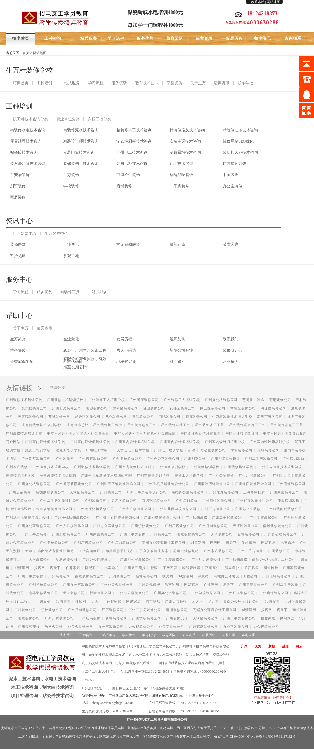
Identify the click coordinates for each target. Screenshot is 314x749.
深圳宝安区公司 (270, 417)
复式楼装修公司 (34, 408)
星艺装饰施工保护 (107, 425)
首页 (26, 53)
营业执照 (230, 362)
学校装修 (71, 186)
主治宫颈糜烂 (89, 551)
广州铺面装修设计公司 (253, 484)
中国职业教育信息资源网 (201, 433)
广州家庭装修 (17, 467)
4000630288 (263, 22)
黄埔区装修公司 (243, 408)
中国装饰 (230, 175)
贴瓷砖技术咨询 (24, 152)
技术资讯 (262, 38)
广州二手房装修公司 (261, 459)
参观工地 (71, 256)
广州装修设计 (177, 618)
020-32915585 (188, 711)
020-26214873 (210, 703)
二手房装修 (179, 186)
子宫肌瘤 (251, 568)
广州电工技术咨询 (132, 152)
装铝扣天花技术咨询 (240, 152)
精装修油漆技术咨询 (240, 130)
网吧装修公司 (170, 417)
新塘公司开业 (181, 350)
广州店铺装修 (293, 459)
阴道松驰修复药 (186, 551)
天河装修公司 (222, 534)
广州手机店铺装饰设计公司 (167, 484)
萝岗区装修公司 (125, 408)
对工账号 (177, 362)
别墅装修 (18, 186)
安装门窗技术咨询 (79, 152)
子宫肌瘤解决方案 (153, 551)
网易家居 (268, 543)
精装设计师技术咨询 (81, 141)
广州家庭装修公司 (93, 459)
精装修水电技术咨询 (27, 130)
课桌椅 (203, 576)
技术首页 (20, 38)
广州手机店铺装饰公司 (72, 517)
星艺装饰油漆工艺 (175, 425)
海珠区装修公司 (273, 408)
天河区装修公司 (82, 492)
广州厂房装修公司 (253, 475)
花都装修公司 (196, 417)
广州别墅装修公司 (36, 459)
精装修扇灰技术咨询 (187, 130)
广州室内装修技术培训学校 (280, 467)
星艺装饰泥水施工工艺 (247, 425)
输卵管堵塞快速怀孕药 (56, 551)
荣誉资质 (204, 38)
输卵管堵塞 (191, 568)
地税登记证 (126, 362)
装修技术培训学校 (20, 475)
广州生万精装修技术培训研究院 (106, 475)
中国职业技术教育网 (242, 433)
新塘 (271, 646)
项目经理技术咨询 (25, 141)
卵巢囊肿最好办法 (120, 551)
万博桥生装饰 (128, 175)
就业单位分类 (68, 119)
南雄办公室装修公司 (188, 492)
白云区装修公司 (213, 408)
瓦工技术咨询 (181, 164)
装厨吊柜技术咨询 (132, 164)
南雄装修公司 (29, 618)
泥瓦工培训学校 (38, 450)
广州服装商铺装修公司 (284, 509)
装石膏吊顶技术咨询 (27, 164)
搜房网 (215, 543)
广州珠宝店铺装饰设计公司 (28, 517)
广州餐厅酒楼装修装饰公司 (117, 517)
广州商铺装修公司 (291, 484)
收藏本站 (257, 2)
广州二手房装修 (34, 534)
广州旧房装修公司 (66, 408)
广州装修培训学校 (171, 467)
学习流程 (115, 38)
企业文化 (71, 339)
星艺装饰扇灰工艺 (141, 425)
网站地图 (273, 2)
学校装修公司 (241, 450)
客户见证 (18, 256)
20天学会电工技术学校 (131, 450)
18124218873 (262, 13)
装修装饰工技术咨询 (81, 164)
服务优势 (145, 38)
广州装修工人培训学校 (106, 400)
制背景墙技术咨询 (185, 152)
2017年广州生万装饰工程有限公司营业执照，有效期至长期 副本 (84, 351)
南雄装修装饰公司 (277, 526)
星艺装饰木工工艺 (209, 425)
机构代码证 (73, 362)
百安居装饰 (20, 175)
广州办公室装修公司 (163, 459)
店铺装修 (124, 186)
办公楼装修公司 (80, 627)
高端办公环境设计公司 (241, 601)
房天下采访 (126, 350)
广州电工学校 (97, 450)
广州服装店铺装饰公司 (212, 484)
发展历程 (234, 38)
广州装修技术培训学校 (24, 400)
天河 (258, 646)
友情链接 (23, 387)
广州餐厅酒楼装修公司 (74, 484)
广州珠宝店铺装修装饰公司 (118, 484)
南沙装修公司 (97, 408)
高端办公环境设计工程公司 (164, 543)
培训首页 (21, 83)
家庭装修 (18, 197)
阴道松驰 (271, 568)
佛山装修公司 (154, 408)
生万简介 (18, 339)
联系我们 (230, 339)
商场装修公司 (280, 400)
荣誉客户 (230, 244)
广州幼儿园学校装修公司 (176, 509)
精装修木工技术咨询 (134, 130)
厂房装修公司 (113, 610)
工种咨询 (52, 38)
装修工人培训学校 (189, 475)
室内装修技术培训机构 (58, 475)
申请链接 (57, 388)
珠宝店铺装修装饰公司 (54, 509)
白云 (299, 646)
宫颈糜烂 (212, 568)
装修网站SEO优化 (238, 141)
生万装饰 (71, 175)
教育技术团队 (147, 83)
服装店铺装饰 (288, 501)
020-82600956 (210, 711)
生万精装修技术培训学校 (232, 417)
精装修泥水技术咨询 (81, 130)
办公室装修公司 (213, 450)
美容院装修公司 (30, 417)
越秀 (285, 646)
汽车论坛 (287, 543)
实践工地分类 (99, 119)
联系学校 (245, 83)
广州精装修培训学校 (153, 475)
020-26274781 (188, 703)
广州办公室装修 (221, 475)
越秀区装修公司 (87, 417)
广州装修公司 (111, 492)
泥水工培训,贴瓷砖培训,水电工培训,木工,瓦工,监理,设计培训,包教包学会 (55, 17)
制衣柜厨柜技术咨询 (134, 141)
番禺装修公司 (143, 417)
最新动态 (177, 244)
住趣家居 (249, 543)
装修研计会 (232, 350)
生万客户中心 (56, 234)
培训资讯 (221, 83)
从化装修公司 (116, 417)
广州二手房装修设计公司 (147, 492)
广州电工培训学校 (168, 450)
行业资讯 (71, 244)
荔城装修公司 (59, 417)
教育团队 (174, 38)
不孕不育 (170, 568)
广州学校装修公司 (127, 459)
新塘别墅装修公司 (50, 492)
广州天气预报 (135, 568)
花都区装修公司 (182, 408)
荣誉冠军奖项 (22, 362)
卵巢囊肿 (232, 568)
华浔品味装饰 (181, 175)
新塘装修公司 (248, 534)
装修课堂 (18, 244)
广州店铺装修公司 (213, 526)
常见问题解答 (128, 244)
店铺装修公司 (268, 450)
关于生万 (198, 83)
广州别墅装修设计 (225, 459)
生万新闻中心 (24, 234)
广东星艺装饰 (234, 164)
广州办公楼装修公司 (221, 400)
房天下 (231, 543)
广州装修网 (65, 459)
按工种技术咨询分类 (30, 119)
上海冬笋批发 (254, 492)
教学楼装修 (54, 627)
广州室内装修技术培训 (133, 467)
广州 (244, 646)
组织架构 (177, 339)
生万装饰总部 (77, 425)
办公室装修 (232, 186)
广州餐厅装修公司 (144, 400)
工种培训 (44, 83)
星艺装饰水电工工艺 (286, 425)
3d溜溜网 (197, 543)
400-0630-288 (122, 711)
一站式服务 (86, 38)
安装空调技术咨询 (185, 141)
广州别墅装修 (195, 459)
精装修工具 (70, 292)
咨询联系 (293, 38)
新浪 (191, 450)
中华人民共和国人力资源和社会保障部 (78, 433)
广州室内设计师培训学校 (45, 442)
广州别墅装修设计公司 (162, 517)
